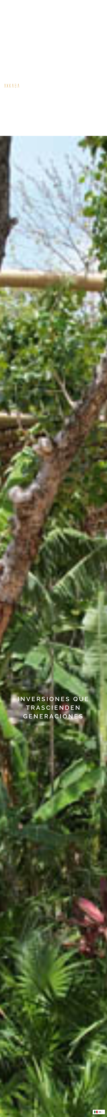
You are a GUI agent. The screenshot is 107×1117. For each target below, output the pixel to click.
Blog (36, 94)
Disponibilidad (14, 92)
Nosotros (41, 92)
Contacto (45, 94)
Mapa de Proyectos (58, 92)
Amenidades (29, 92)
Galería (74, 92)
